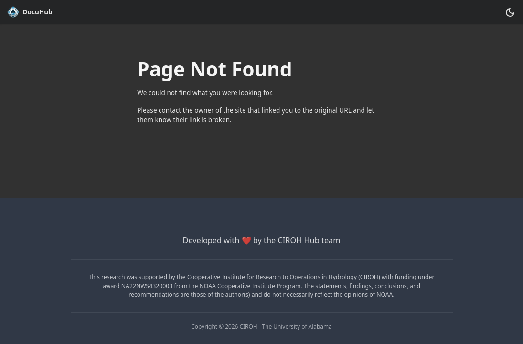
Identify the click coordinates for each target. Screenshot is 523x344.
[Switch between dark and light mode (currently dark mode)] (509, 12)
